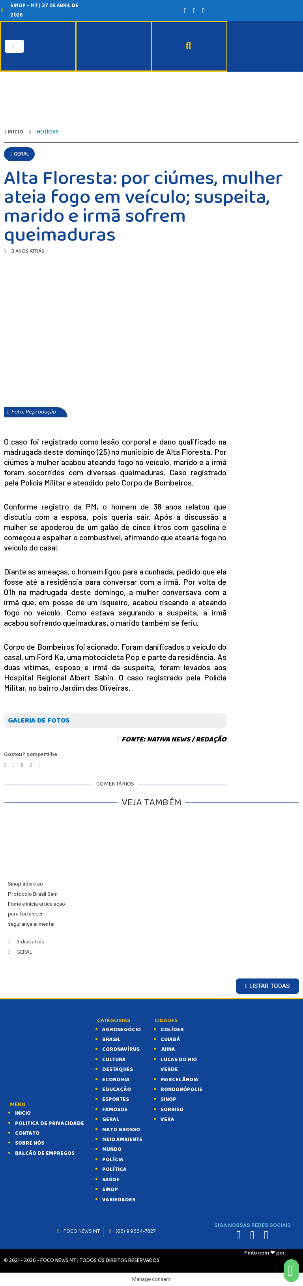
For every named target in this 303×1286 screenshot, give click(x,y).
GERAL (111, 1119)
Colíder (172, 1029)
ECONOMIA (116, 1079)
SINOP (110, 1189)
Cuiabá (170, 1039)
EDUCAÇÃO (116, 1089)
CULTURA (114, 1059)
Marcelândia (179, 1079)
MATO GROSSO (121, 1129)
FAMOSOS (114, 1109)
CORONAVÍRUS (121, 1049)
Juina (168, 1049)
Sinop (168, 1099)
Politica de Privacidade (49, 1123)
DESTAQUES (117, 1069)
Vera (167, 1119)
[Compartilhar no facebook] (5, 764)
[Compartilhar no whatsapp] (31, 764)
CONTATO (27, 1133)
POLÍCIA (112, 1159)
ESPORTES (115, 1099)
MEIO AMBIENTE (122, 1139)
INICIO (23, 1113)
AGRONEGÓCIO (121, 1029)
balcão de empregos (45, 1153)
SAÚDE (111, 1179)
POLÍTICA (114, 1169)
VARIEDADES (118, 1199)
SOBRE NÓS (29, 1143)
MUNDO (112, 1149)
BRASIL (111, 1039)
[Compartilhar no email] (40, 764)
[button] (19, 154)
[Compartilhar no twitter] (14, 764)
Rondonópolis (181, 1089)
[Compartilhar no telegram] (22, 764)
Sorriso (172, 1109)
